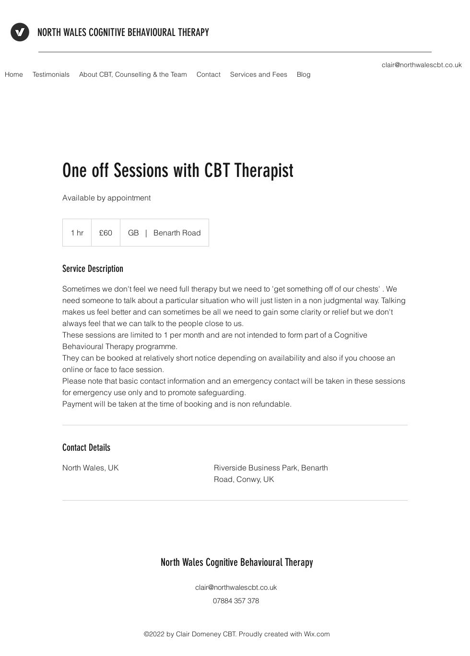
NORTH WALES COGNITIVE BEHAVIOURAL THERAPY (123, 32)
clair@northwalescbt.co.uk (236, 587)
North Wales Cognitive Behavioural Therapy (237, 562)
